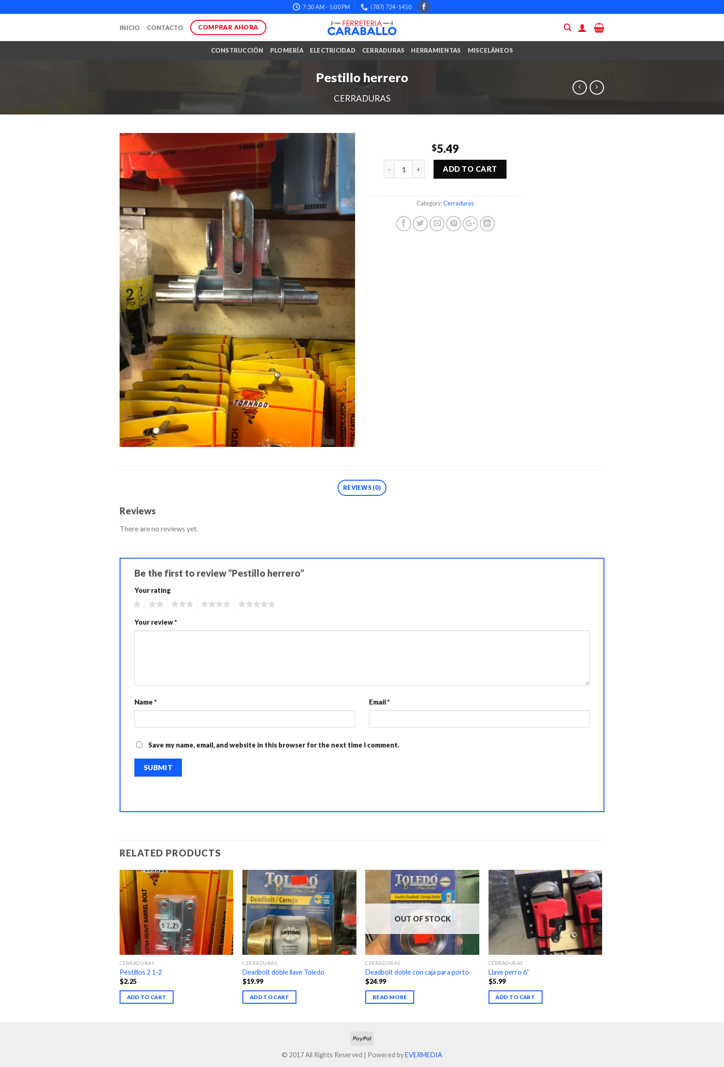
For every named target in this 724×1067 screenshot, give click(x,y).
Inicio (130, 27)
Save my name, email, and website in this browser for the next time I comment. (273, 745)
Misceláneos (490, 50)
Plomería (286, 50)
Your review (155, 622)
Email (379, 702)
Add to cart (470, 168)
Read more (390, 997)
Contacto (165, 27)
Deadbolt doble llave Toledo (283, 972)
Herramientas (436, 50)
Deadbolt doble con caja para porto (417, 972)
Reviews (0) (362, 487)
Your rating (152, 590)
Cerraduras (383, 50)
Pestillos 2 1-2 (141, 972)
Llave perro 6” (509, 972)
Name (145, 702)
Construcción (237, 50)
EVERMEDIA (423, 1055)
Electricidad (333, 50)
